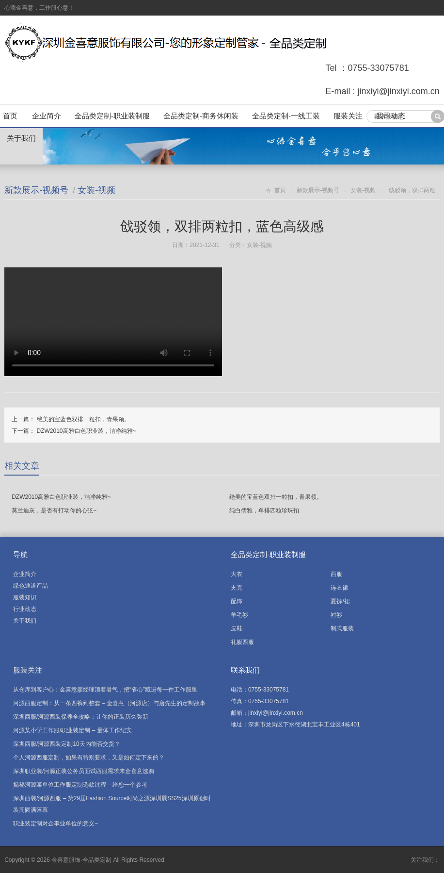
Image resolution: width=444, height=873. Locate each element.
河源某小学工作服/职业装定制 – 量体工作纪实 (72, 730)
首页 (10, 116)
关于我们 (21, 138)
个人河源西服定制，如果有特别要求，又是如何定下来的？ (88, 757)
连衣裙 (339, 587)
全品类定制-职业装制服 (112, 116)
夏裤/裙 (340, 601)
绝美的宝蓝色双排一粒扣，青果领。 (83, 419)
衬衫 (336, 614)
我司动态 (390, 116)
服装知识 (24, 597)
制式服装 (342, 628)
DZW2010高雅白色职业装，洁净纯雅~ (86, 431)
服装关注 (348, 116)
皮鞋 (236, 628)
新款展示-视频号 (36, 190)
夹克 (236, 587)
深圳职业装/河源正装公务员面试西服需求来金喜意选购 (83, 771)
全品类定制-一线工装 (286, 116)
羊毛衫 (239, 614)
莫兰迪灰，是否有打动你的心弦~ (54, 510)
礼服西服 (242, 642)
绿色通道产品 (30, 585)
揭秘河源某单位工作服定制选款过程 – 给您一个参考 (80, 784)
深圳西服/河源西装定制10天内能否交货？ (66, 744)
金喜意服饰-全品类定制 (81, 860)
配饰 (236, 601)
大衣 (236, 574)
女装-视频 (96, 190)
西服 (336, 574)
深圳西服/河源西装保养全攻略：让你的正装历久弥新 (80, 716)
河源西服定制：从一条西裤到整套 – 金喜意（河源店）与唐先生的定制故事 (109, 703)
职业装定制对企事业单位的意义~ (55, 823)
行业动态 (24, 609)
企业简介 (46, 116)
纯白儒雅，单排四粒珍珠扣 (264, 510)
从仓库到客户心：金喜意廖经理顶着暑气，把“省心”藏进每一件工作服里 (105, 689)
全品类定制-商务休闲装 (200, 116)
